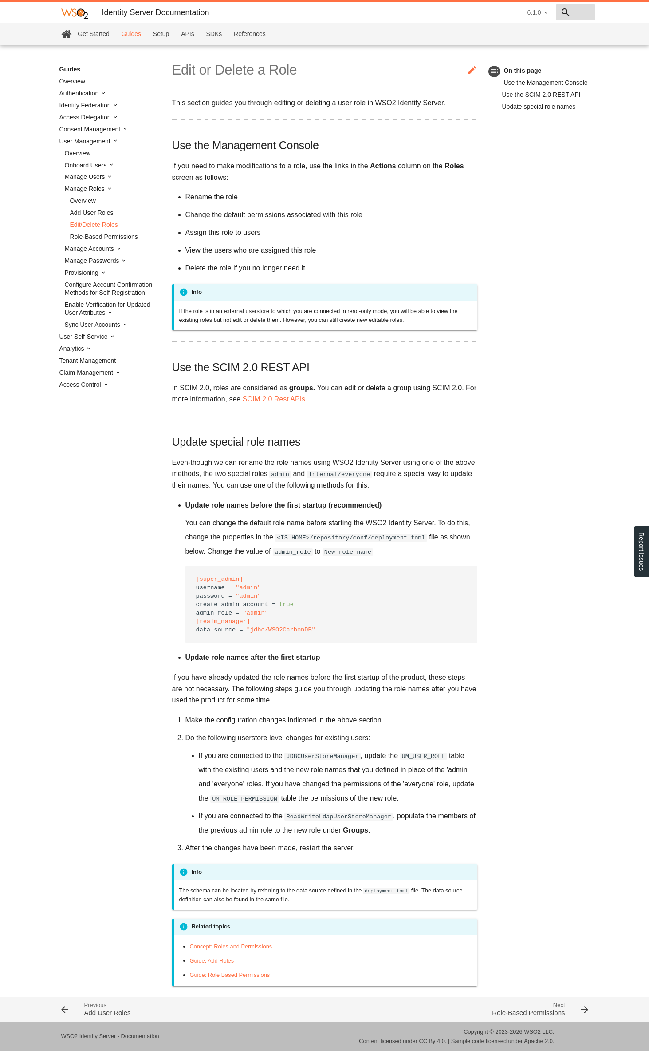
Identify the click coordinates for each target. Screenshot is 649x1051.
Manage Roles (85, 188)
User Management (85, 141)
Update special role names (539, 106)
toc (494, 71)
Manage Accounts (90, 248)
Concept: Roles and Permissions (231, 946)
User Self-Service (84, 336)
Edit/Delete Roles (94, 224)
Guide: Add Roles (212, 960)
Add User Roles (92, 212)
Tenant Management (87, 360)
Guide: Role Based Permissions (230, 975)
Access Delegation (86, 117)
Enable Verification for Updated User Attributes (107, 308)
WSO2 (532, 1031)
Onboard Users (87, 165)
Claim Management (87, 372)
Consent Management (90, 129)
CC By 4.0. (433, 1041)
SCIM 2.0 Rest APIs (274, 399)
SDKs (214, 33)
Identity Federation (86, 105)
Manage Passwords (93, 260)
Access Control (81, 384)
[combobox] (544, 12)
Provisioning (82, 272)
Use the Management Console (546, 82)
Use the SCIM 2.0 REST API (541, 94)
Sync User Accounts (93, 324)
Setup (161, 33)
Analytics (72, 348)
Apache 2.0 (538, 1041)
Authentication (80, 93)
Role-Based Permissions (104, 236)
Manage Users (86, 176)
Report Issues (641, 551)
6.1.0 (471, 12)
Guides (131, 33)
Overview (72, 81)
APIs (187, 33)
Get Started (94, 33)
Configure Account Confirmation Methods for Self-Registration (109, 288)
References (250, 33)
